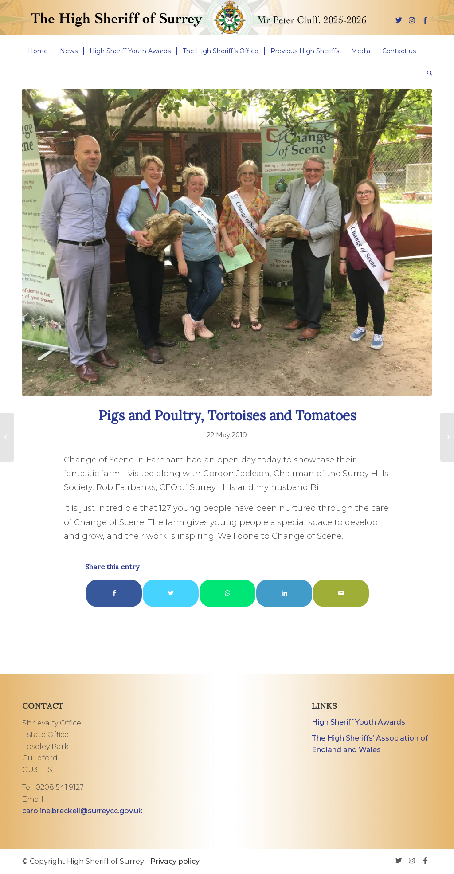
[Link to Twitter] (398, 20)
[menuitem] (38, 51)
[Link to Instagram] (412, 20)
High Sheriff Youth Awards (358, 722)
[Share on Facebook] (114, 593)
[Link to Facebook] (425, 20)
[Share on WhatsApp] (227, 593)
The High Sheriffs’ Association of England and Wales (370, 744)
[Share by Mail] (341, 593)
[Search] (426, 73)
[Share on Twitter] (171, 593)
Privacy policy (175, 861)
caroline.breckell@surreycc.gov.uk (82, 811)
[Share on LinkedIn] (284, 593)
